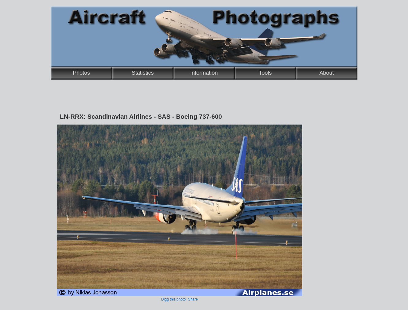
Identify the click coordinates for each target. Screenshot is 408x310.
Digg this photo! (174, 299)
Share (193, 299)
